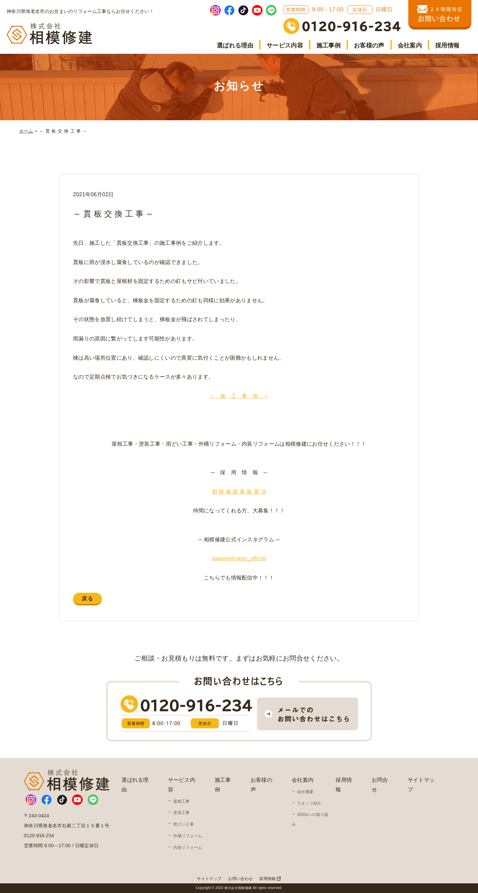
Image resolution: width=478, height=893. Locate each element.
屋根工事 (181, 801)
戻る (87, 598)
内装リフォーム (187, 847)
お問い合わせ (240, 878)
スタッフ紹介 (309, 803)
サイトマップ (209, 878)
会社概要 (305, 791)
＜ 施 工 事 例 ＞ (239, 396)
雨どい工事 (183, 824)
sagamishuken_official (239, 558)
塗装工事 (181, 812)
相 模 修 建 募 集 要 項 (239, 491)
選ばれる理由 (235, 45)
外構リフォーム (187, 836)
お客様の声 (369, 45)
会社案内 (410, 45)
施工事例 (328, 45)
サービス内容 (285, 45)
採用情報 (447, 45)
